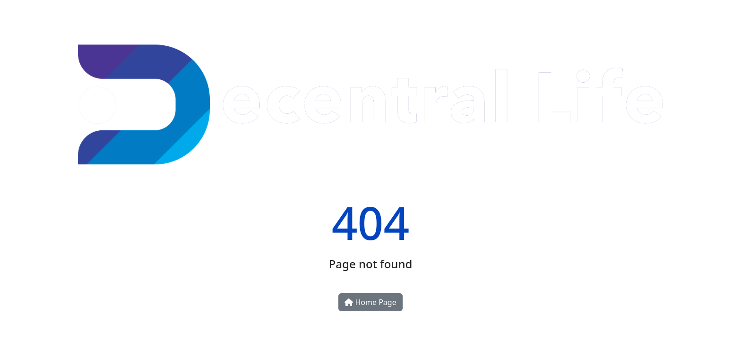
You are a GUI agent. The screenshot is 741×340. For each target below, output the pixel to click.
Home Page (370, 302)
